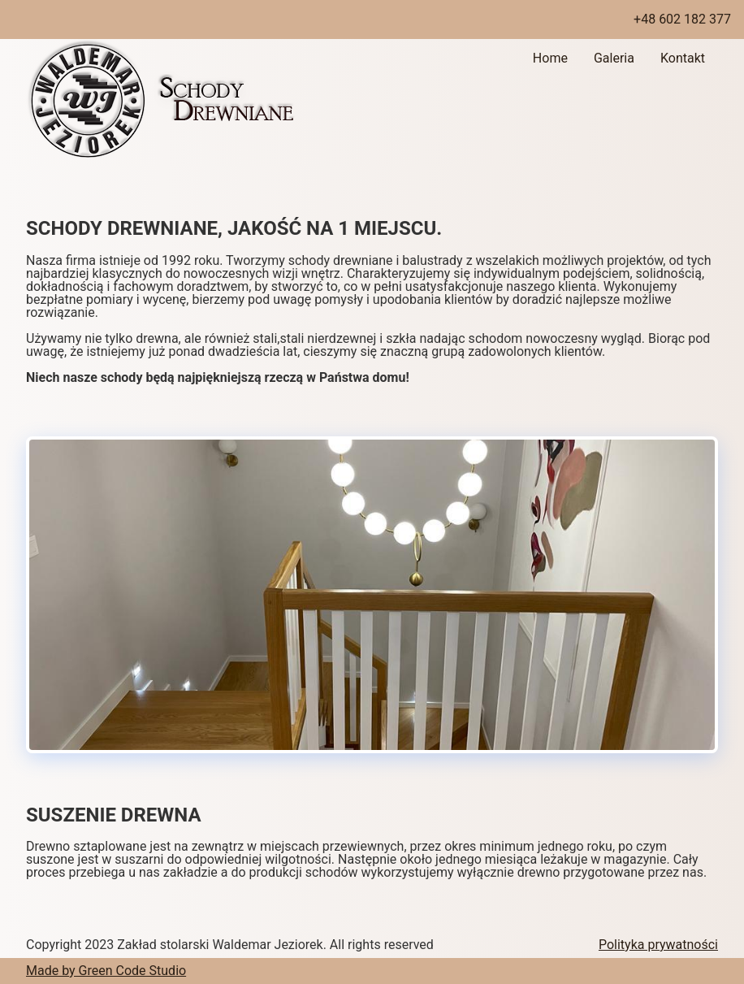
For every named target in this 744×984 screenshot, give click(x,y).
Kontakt (682, 58)
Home (550, 58)
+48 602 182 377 (682, 19)
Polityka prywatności (658, 944)
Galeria (614, 58)
